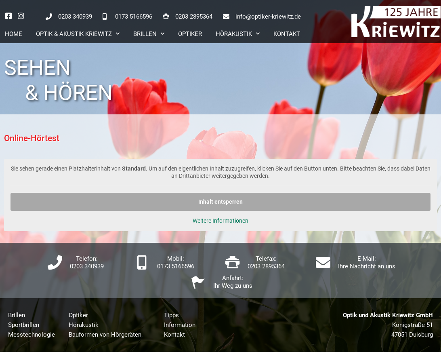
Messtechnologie (31, 334)
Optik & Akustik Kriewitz (78, 33)
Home (13, 34)
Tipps (171, 315)
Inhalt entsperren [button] (220, 201)
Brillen (148, 33)
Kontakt (286, 34)
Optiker (190, 34)
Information (179, 325)
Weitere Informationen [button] (220, 220)
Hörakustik (238, 33)
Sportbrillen (23, 325)
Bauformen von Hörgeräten (105, 334)
